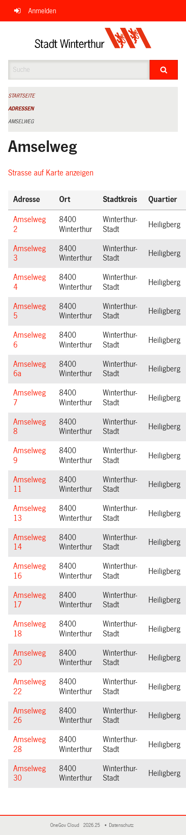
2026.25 (92, 825)
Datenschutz (122, 825)
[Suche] (164, 70)
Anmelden (42, 11)
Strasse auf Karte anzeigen (52, 173)
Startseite (21, 96)
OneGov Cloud (66, 825)
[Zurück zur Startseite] (93, 40)
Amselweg (21, 122)
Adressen (21, 109)
